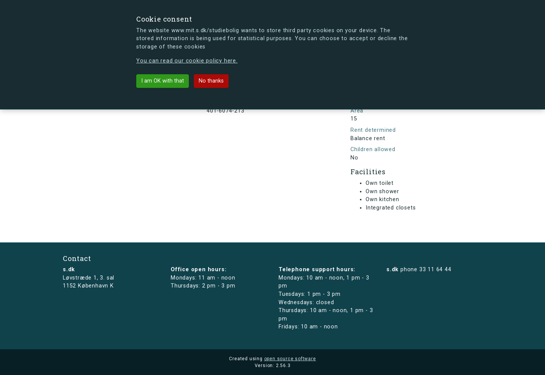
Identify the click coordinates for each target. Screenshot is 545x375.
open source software (290, 358)
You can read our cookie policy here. (187, 61)
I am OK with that (162, 81)
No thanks (211, 81)
